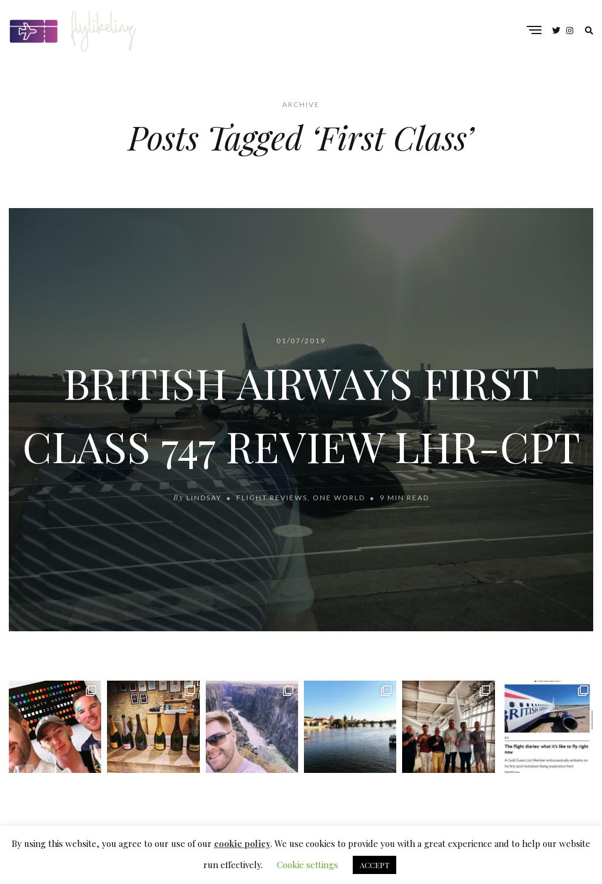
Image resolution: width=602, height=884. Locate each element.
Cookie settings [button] (307, 864)
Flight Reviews (271, 497)
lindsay (205, 497)
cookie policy (242, 843)
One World (339, 497)
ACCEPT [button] (374, 865)
